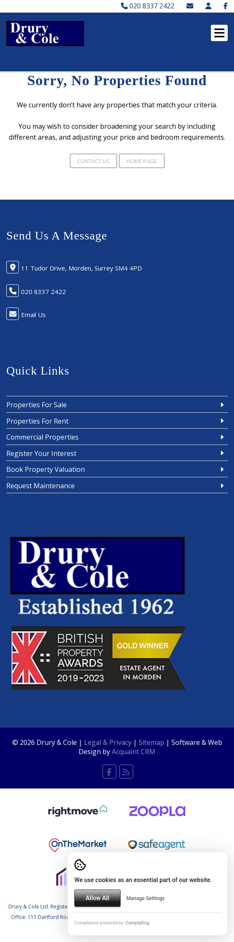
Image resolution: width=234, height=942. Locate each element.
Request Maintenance (40, 485)
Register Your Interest (41, 453)
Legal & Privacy (107, 742)
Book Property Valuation (45, 469)
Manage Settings (145, 898)
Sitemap (151, 742)
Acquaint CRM (133, 751)
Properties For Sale (36, 404)
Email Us (33, 314)
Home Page (141, 161)
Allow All (97, 898)
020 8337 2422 (147, 5)
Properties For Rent (37, 421)
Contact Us (93, 161)
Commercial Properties (42, 437)
